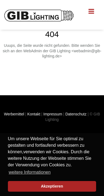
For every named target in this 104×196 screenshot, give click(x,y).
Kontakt (33, 114)
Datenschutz (76, 114)
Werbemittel (14, 114)
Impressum (52, 114)
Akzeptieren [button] (52, 186)
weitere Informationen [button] (30, 172)
